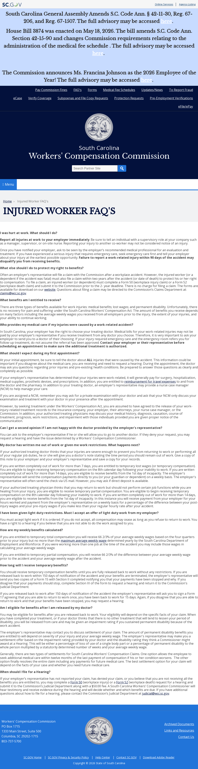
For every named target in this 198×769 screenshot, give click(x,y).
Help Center (102, 757)
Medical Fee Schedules (119, 90)
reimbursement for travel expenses (150, 381)
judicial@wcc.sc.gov (155, 693)
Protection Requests (129, 98)
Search (122, 168)
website (49, 289)
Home (7, 201)
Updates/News (152, 90)
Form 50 (76, 682)
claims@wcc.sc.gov (13, 293)
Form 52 (122, 682)
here (166, 21)
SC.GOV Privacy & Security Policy (68, 757)
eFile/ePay (185, 106)
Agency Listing (187, 4)
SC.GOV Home (33, 757)
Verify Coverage (39, 98)
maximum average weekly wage (84, 540)
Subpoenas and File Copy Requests (83, 98)
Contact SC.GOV (126, 757)
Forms (92, 90)
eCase (17, 98)
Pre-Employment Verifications (171, 98)
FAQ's (77, 90)
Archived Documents (179, 724)
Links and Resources (179, 730)
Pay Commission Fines (51, 90)
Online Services (164, 4)
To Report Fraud (181, 90)
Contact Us (186, 737)
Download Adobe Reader (158, 757)
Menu (8, 184)
